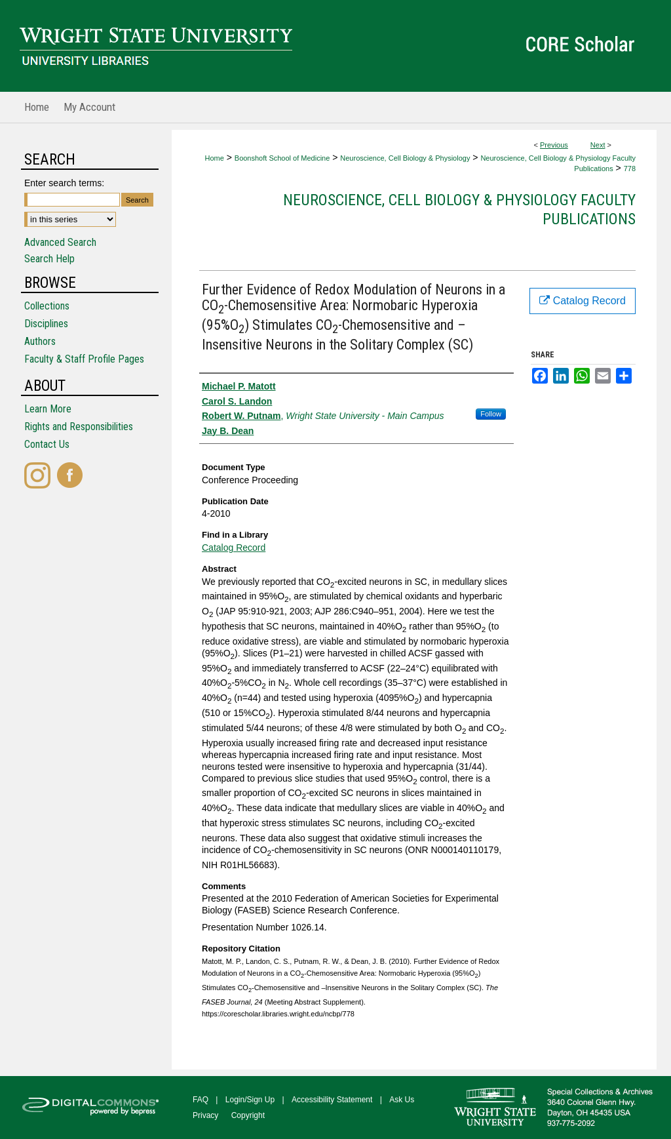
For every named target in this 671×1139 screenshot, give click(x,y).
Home (213, 158)
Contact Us (46, 444)
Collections (46, 306)
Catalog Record (233, 547)
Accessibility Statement (332, 1099)
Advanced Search (60, 242)
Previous (554, 145)
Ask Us (401, 1099)
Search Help (49, 258)
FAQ (200, 1099)
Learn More (47, 409)
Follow (490, 414)
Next (597, 145)
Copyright (248, 1115)
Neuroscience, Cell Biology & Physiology (405, 158)
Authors (40, 341)
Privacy (205, 1115)
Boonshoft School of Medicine (282, 158)
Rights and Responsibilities (78, 426)
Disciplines (46, 323)
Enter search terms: (64, 183)
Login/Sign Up (250, 1099)
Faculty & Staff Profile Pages (84, 359)
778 (630, 168)
